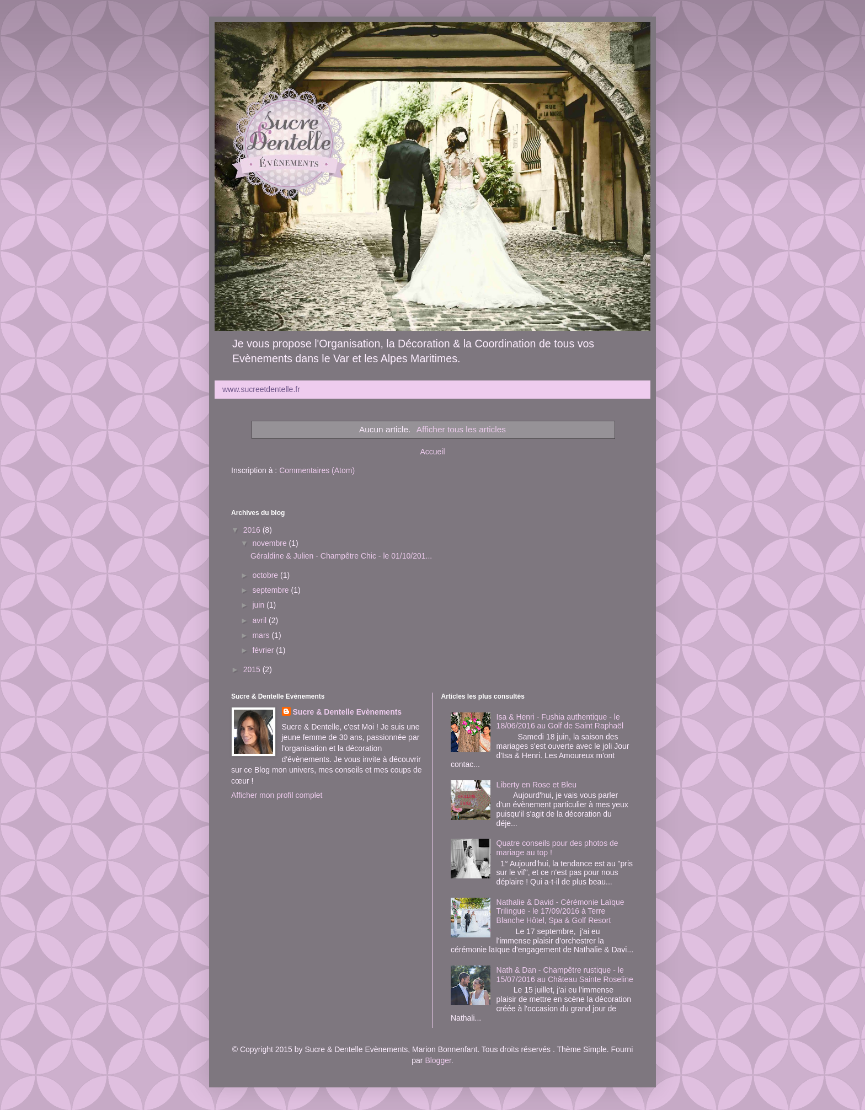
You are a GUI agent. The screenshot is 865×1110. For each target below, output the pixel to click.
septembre (271, 590)
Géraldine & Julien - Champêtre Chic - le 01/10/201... (341, 555)
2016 (253, 529)
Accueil (432, 451)
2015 (253, 669)
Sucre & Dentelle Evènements (347, 711)
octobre (266, 575)
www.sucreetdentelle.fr (261, 389)
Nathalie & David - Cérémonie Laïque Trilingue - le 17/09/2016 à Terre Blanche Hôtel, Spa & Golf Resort (560, 911)
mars (261, 635)
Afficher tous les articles (461, 429)
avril (260, 620)
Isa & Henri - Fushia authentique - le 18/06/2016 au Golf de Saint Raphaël (559, 721)
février (264, 650)
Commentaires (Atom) (317, 470)
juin (259, 604)
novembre (270, 543)
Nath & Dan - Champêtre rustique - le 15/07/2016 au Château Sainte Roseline (564, 975)
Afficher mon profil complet (276, 795)
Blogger (438, 1060)
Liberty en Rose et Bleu (536, 784)
